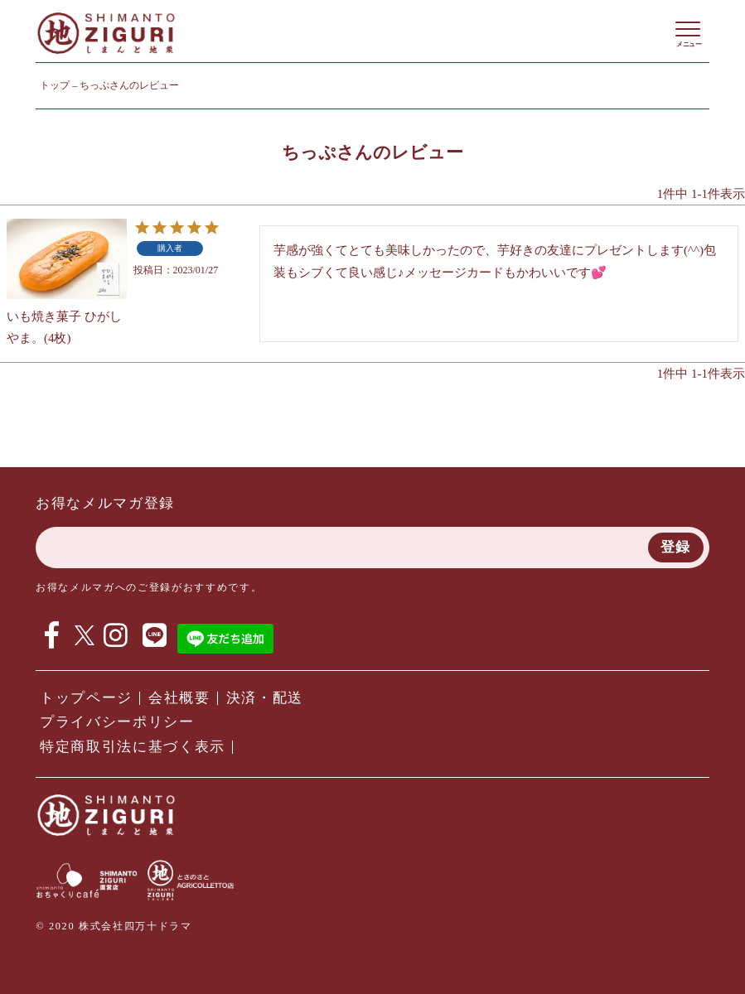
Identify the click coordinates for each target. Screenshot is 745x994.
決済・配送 (264, 698)
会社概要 (179, 698)
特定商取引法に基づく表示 (132, 747)
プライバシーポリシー (117, 722)
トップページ (86, 698)
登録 (675, 547)
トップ (55, 85)
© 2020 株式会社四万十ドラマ (113, 926)
